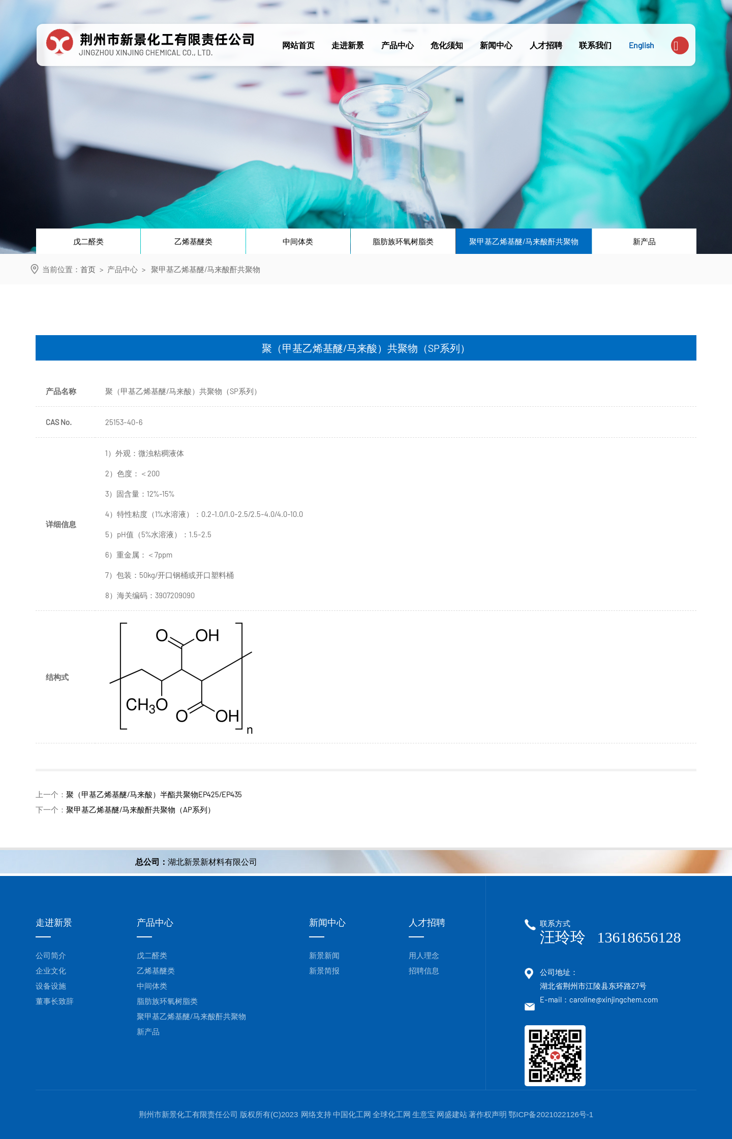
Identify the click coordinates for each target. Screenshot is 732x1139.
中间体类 (298, 241)
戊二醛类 (88, 241)
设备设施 (51, 985)
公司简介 (51, 955)
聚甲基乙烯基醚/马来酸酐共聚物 (523, 241)
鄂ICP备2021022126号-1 (550, 1114)
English (641, 45)
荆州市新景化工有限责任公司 (189, 1114)
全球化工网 (392, 1114)
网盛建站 (452, 1114)
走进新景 (347, 45)
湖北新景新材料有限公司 (212, 861)
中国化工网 (352, 1114)
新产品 (644, 241)
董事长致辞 (55, 1000)
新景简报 (324, 970)
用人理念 (424, 955)
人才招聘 (546, 45)
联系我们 (595, 45)
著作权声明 (488, 1114)
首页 (88, 269)
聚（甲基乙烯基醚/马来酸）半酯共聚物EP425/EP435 (154, 794)
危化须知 (447, 45)
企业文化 (51, 970)
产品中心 (397, 45)
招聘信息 (424, 970)
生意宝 (423, 1114)
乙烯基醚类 (193, 241)
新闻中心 (496, 45)
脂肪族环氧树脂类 (403, 241)
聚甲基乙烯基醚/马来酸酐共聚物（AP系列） (140, 809)
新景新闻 (324, 955)
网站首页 (298, 45)
